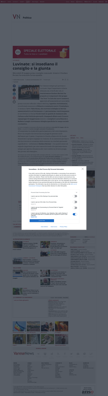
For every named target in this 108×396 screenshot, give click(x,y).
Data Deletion (44, 226)
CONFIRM (42, 220)
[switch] (75, 196)
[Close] (83, 169)
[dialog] (54, 198)
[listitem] (54, 192)
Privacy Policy (63, 226)
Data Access (54, 226)
